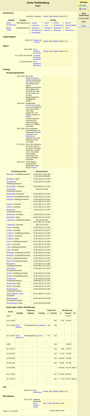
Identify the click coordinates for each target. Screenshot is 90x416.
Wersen (68, 23)
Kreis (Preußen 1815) (36, 51)
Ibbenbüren (58, 28)
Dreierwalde (36, 32)
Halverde (47, 28)
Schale (56, 23)
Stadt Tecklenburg (37, 391)
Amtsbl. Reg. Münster (51, 16)
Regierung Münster (37, 41)
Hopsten (47, 30)
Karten (83, 26)
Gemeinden (30, 105)
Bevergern (35, 28)
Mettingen (57, 30)
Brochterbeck (36, 30)
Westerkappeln (12, 289)
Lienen (46, 23)
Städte (33, 93)
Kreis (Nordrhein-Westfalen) (37, 63)
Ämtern (28, 117)
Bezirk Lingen (9, 29)
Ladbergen (30, 134)
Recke (67, 28)
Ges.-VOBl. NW (49, 403)
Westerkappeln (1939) (15, 294)
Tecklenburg (58, 25)
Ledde (9, 227)
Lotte (46, 25)
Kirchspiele (30, 82)
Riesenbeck (69, 30)
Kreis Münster (19, 326)
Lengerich (35, 25)
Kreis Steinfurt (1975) (36, 405)
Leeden (34, 23)
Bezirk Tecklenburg (11, 24)
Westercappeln (70, 25)
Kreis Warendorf (19, 337)
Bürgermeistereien (32, 78)
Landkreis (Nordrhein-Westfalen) (37, 57)
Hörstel (9, 207)
